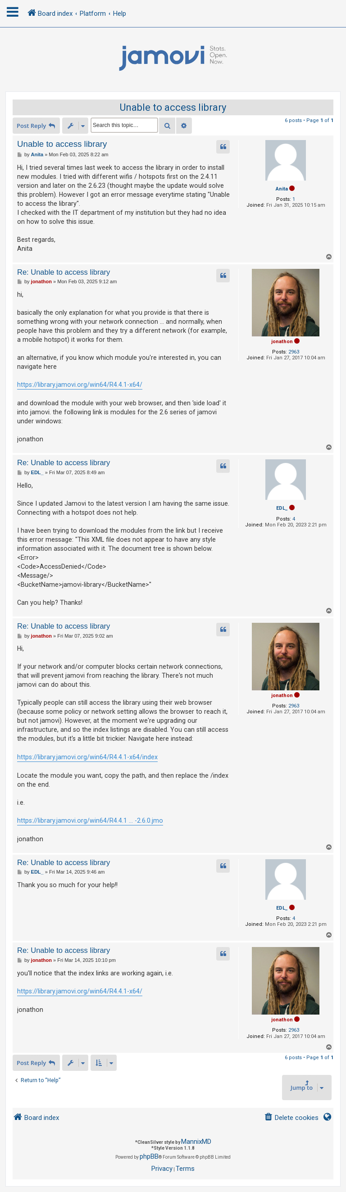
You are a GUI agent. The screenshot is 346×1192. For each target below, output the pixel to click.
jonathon (282, 341)
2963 (293, 352)
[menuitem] (291, 1118)
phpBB (149, 1156)
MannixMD (196, 1142)
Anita (282, 189)
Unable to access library (173, 107)
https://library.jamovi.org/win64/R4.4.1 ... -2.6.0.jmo (90, 820)
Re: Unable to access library (63, 272)
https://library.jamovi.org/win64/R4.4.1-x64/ (79, 384)
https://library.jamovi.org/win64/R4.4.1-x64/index (87, 757)
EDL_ (282, 508)
